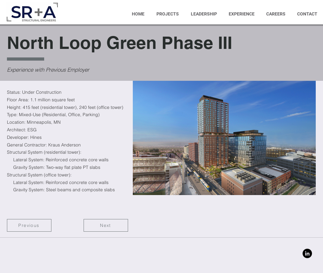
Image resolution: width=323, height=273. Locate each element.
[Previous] (29, 225)
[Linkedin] (307, 253)
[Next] (106, 225)
